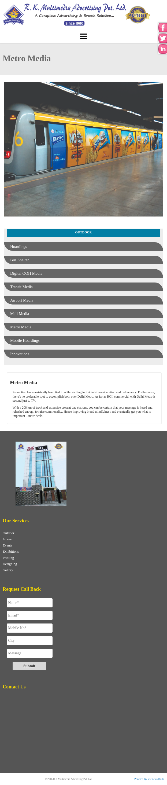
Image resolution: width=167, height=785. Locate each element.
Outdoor (8, 533)
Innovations (19, 354)
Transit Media (21, 287)
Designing (10, 564)
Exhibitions (11, 551)
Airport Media (21, 300)
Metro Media (20, 327)
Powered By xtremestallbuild (149, 778)
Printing (8, 558)
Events (7, 545)
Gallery (8, 570)
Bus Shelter (19, 260)
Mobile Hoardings (25, 340)
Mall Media (19, 313)
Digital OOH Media (26, 273)
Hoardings (18, 246)
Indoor (7, 539)
